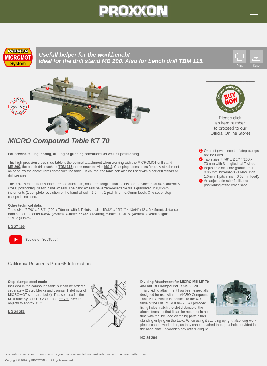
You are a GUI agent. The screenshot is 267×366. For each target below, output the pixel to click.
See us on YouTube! (41, 240)
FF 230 (64, 299)
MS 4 (108, 167)
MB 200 (14, 167)
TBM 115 (65, 167)
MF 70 (181, 303)
